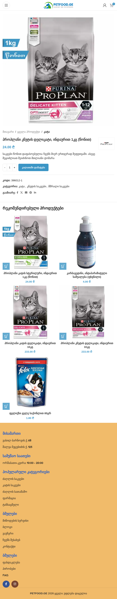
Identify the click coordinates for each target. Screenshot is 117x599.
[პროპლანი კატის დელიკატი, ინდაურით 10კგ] (30, 312)
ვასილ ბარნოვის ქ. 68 (17, 440)
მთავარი (8, 131)
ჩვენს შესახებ (11, 540)
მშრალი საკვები (58, 186)
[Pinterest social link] (30, 192)
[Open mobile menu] (6, 5)
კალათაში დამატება (33, 167)
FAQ (5, 575)
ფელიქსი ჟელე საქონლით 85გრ (30, 413)
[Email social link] (26, 192)
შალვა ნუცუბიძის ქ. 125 (17, 447)
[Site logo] (58, 5)
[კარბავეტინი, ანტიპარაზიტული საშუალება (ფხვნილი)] (86, 242)
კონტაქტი (9, 546)
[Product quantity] (9, 167)
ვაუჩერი (8, 533)
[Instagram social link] (14, 584)
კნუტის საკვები (36, 186)
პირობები (9, 568)
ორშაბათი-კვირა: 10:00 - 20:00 (23, 463)
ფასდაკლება (11, 562)
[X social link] (21, 192)
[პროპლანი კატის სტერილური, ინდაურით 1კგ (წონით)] (30, 242)
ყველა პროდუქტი (28, 131)
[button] (6, 266)
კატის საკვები (11, 485)
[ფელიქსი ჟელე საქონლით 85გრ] (30, 382)
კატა (47, 131)
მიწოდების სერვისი (15, 520)
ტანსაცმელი (11, 504)
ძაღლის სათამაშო (15, 491)
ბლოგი (7, 527)
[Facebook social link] (17, 192)
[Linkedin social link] (35, 192)
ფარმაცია (9, 498)
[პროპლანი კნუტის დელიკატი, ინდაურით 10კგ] (86, 312)
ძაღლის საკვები (13, 479)
